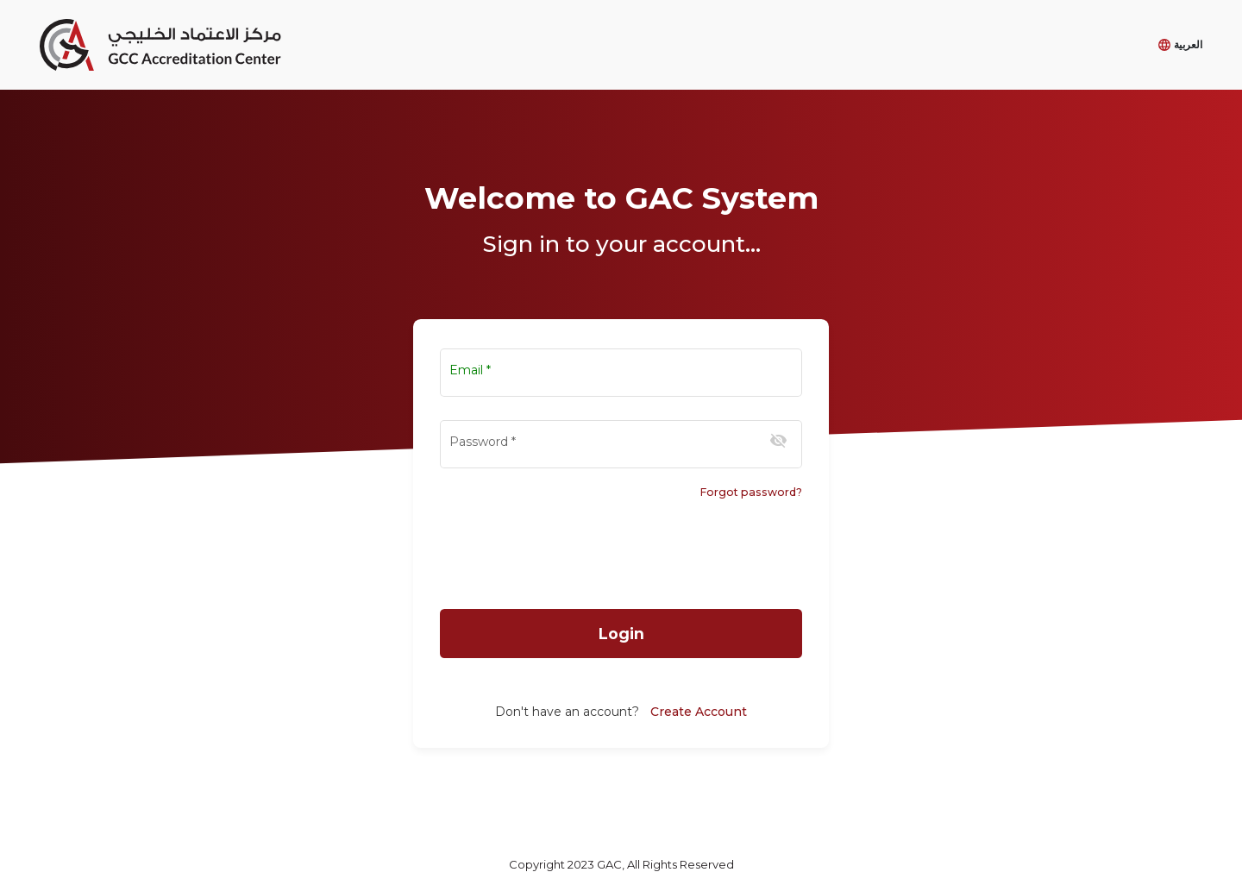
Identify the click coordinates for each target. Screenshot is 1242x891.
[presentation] (621, 556)
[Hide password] (778, 440)
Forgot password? (751, 492)
